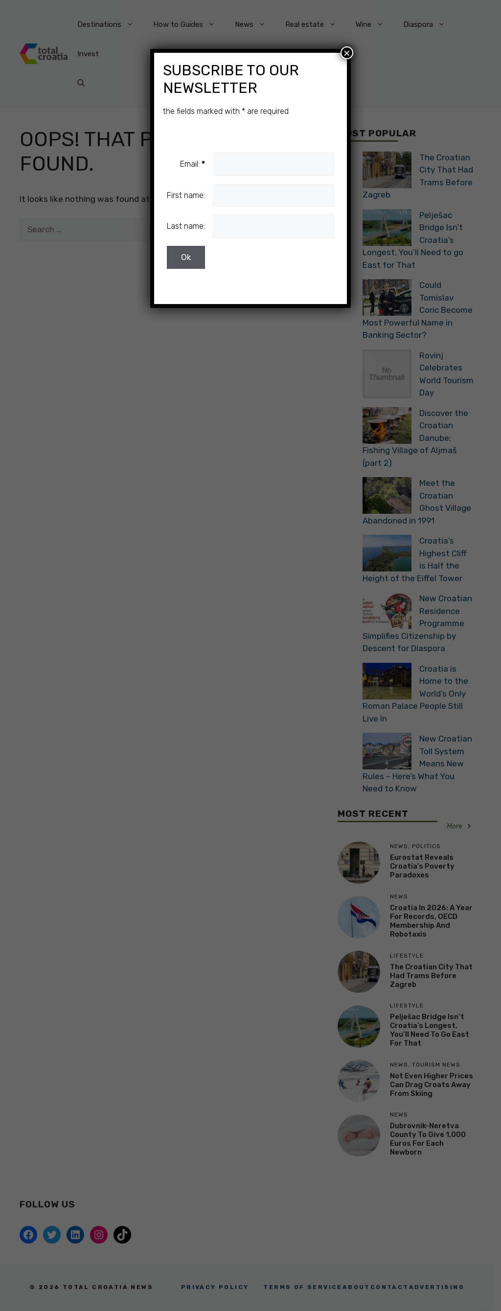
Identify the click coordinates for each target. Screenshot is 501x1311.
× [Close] (346, 52)
